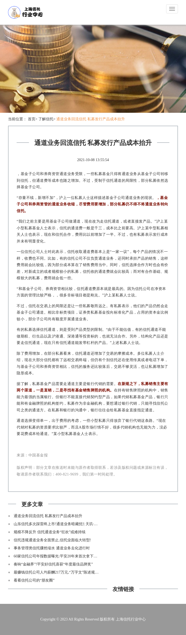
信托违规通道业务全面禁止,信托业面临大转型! (52, 540)
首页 (31, 119)
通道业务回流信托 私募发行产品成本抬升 (90, 119)
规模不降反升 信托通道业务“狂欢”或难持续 (49, 532)
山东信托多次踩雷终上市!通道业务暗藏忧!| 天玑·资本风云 (61, 524)
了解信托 (45, 119)
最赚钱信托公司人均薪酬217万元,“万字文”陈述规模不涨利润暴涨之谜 (71, 572)
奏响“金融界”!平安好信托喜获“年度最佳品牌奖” (53, 564)
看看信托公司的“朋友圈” (34, 580)
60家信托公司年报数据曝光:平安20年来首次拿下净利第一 (61, 556)
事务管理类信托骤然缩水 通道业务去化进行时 (52, 548)
